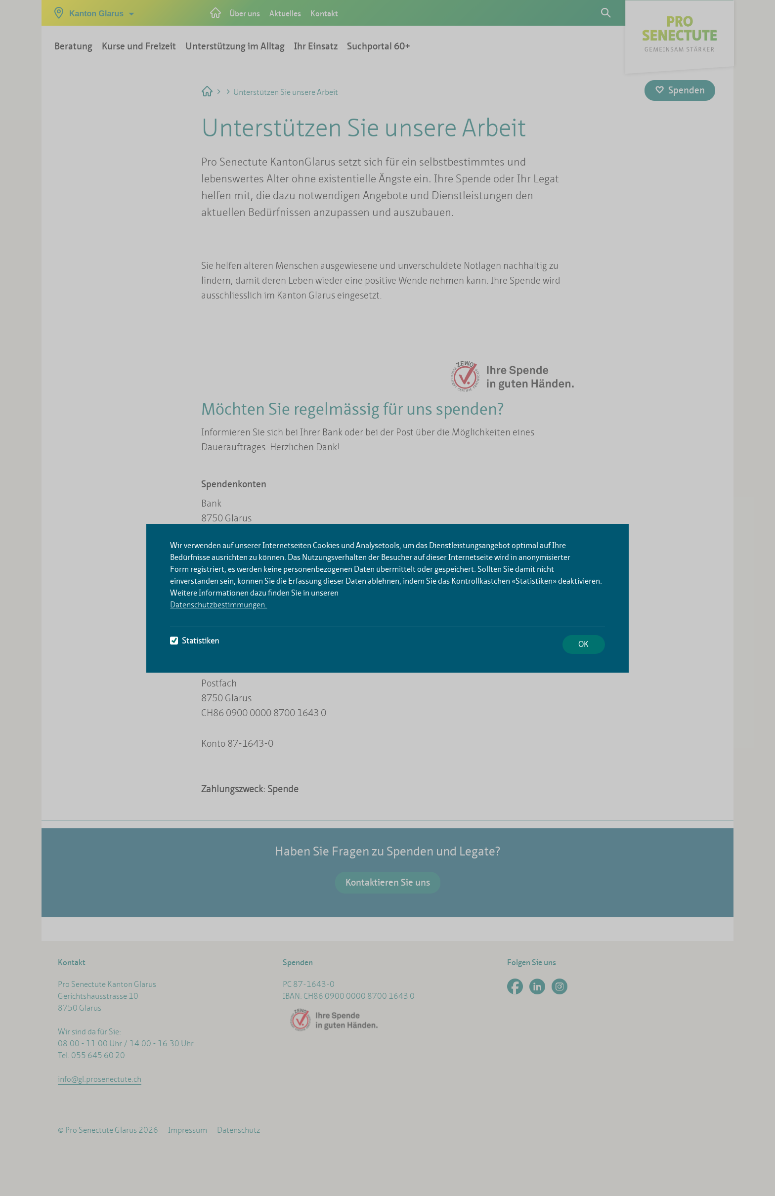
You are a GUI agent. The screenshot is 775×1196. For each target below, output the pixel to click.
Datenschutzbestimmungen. (218, 604)
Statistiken (194, 641)
